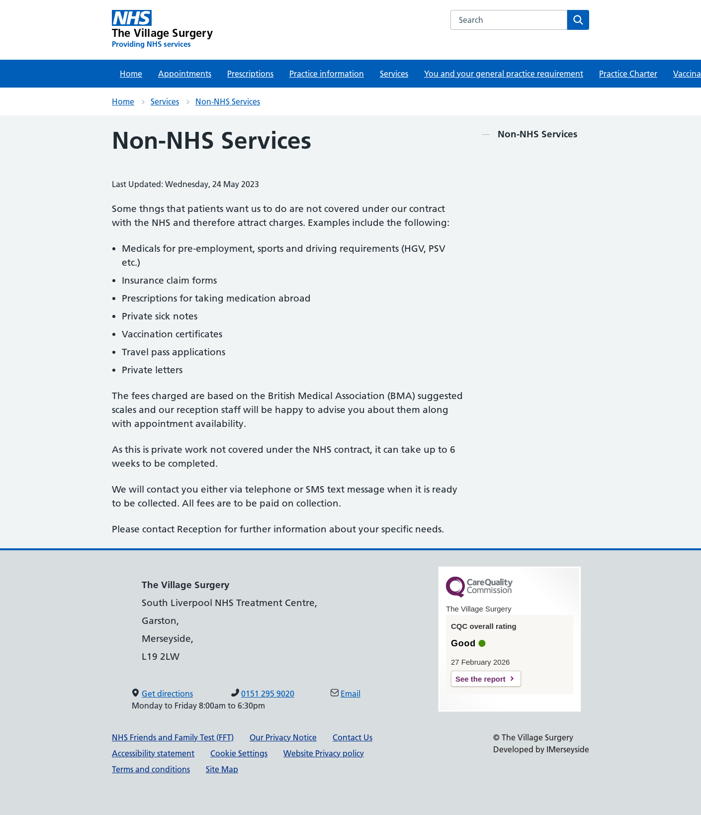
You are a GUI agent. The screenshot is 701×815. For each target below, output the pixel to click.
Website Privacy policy (323, 753)
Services (394, 74)
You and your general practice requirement (503, 74)
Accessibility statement (153, 753)
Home (131, 74)
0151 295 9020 (267, 694)
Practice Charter (628, 74)
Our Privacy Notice (283, 737)
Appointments (184, 74)
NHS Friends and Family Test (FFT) (173, 737)
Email (350, 694)
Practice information (326, 74)
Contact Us (352, 737)
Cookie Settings (238, 753)
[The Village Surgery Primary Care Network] (162, 29)
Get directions (167, 694)
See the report (480, 679)
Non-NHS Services (227, 101)
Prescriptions (250, 74)
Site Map (222, 769)
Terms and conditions (151, 769)
